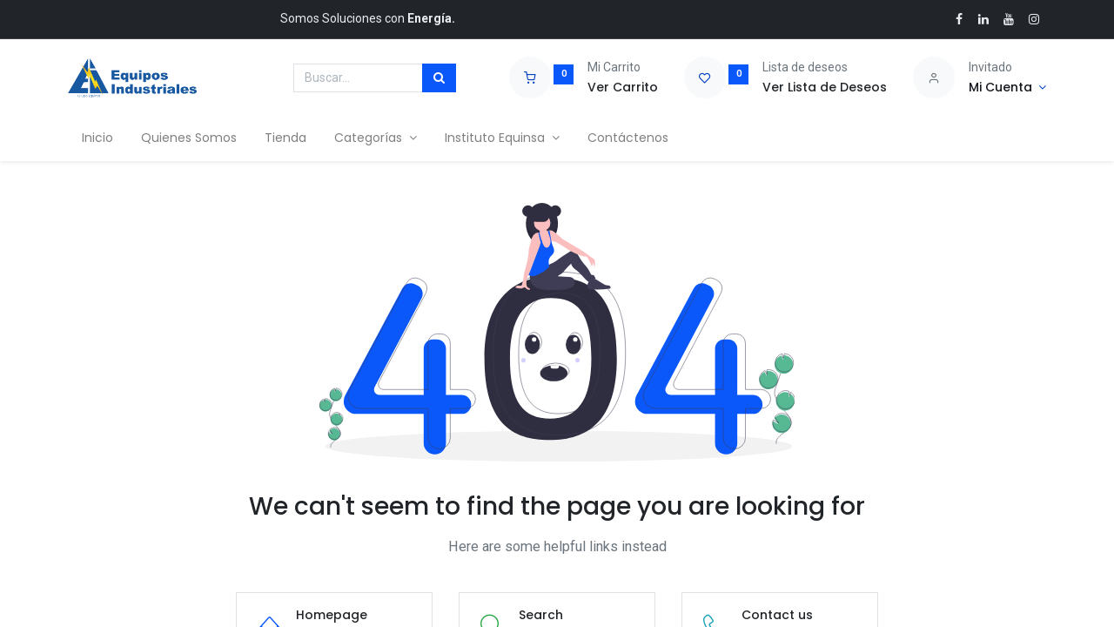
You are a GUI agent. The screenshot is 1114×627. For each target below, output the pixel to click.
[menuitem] (97, 138)
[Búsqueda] (439, 78)
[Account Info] (1007, 88)
